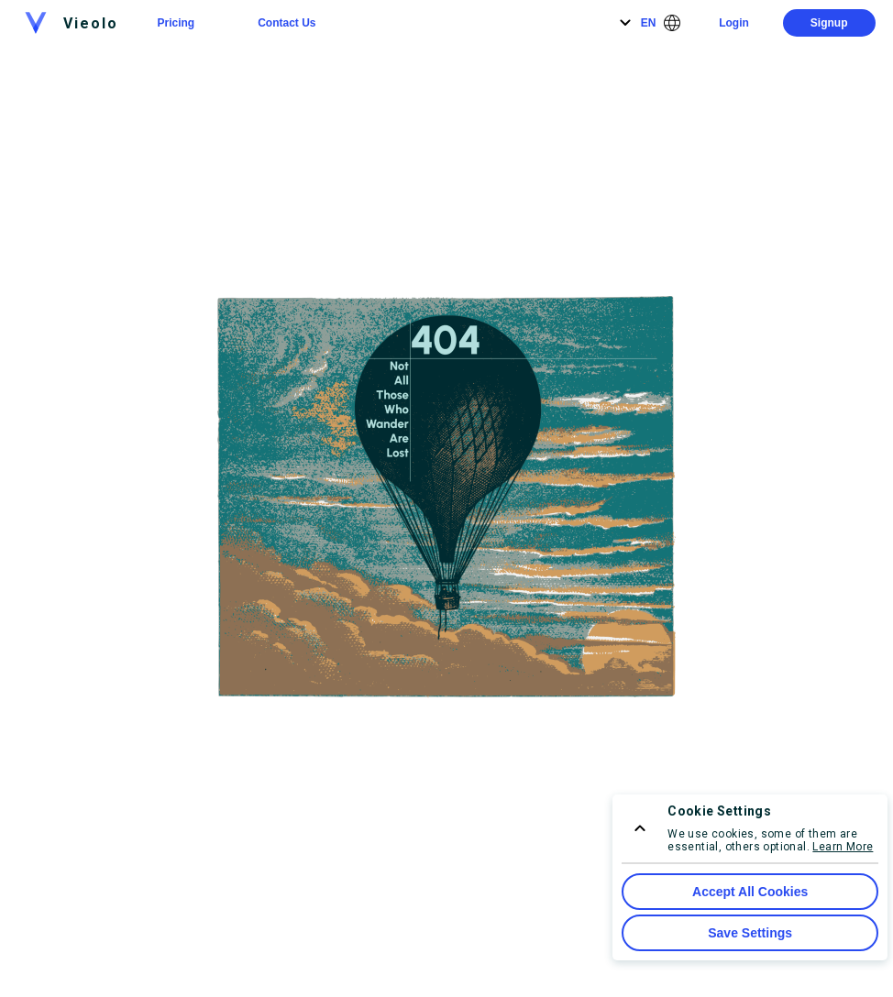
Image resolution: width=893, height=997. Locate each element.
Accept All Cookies (750, 891)
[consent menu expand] (640, 828)
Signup (829, 22)
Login (734, 22)
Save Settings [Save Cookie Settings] (750, 933)
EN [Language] (648, 23)
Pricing (175, 22)
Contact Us (286, 22)
